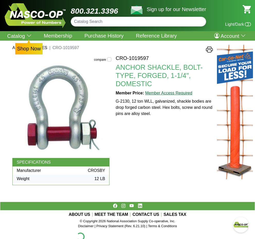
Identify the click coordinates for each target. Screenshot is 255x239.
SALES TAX (174, 215)
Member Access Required (168, 93)
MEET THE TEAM (111, 215)
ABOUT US (79, 215)
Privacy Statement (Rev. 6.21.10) (120, 226)
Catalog (19, 36)
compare (100, 59)
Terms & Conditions (162, 226)
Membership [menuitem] (58, 35)
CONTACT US (145, 215)
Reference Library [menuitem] (156, 35)
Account (230, 35)
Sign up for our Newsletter (176, 9)
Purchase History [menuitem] (104, 35)
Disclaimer (86, 226)
